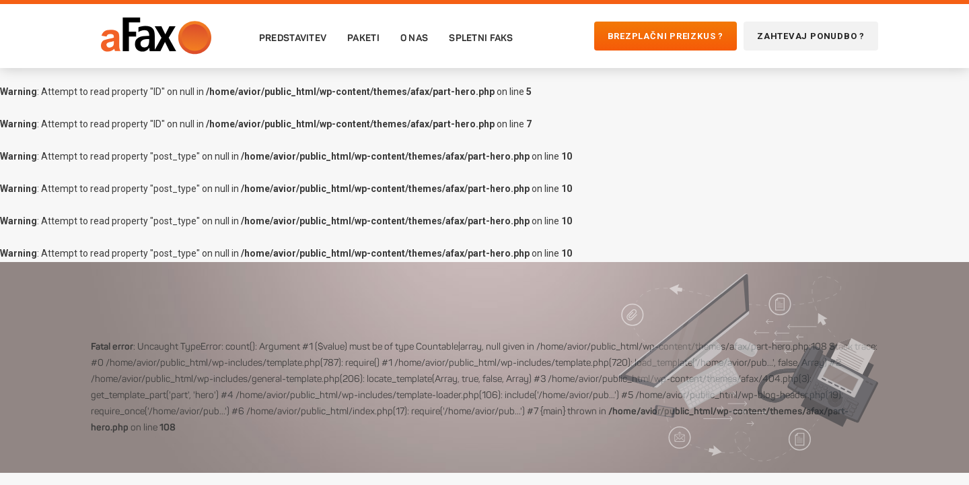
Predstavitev (292, 38)
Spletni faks (481, 38)
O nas (414, 38)
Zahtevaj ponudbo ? (811, 36)
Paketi (363, 38)
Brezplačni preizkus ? (665, 36)
